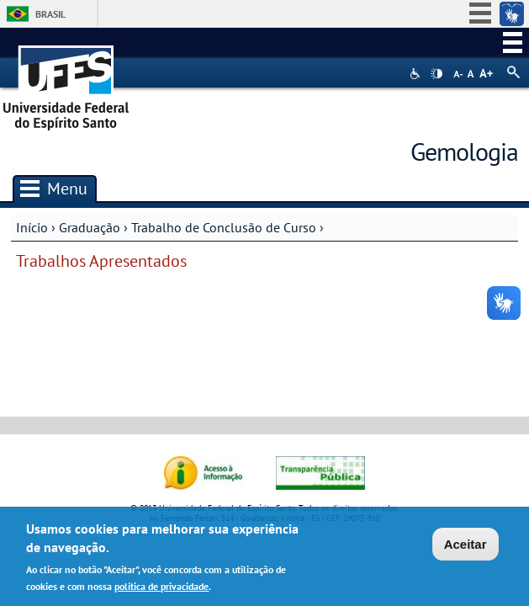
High (436, 74)
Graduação (89, 227)
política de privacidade (161, 588)
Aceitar (465, 547)
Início (32, 227)
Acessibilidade (416, 73)
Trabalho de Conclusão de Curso (223, 227)
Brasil (50, 14)
